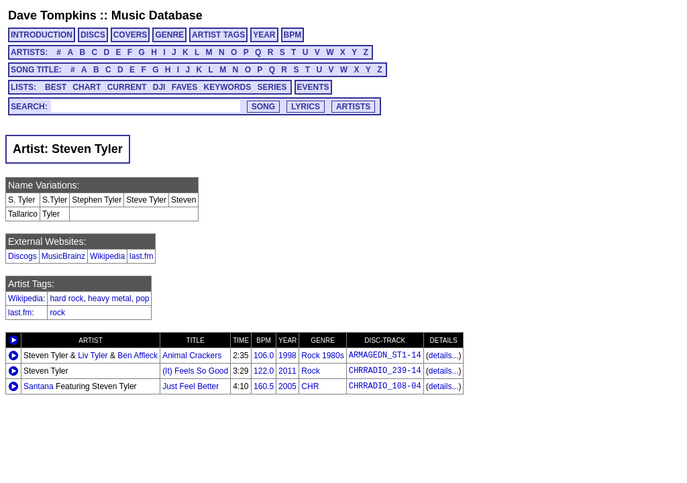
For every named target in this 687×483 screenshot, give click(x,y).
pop (142, 298)
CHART (86, 87)
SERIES (272, 87)
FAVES (184, 87)
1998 (287, 355)
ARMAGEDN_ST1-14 (385, 355)
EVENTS (313, 87)
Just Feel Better (190, 386)
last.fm (141, 256)
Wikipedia (107, 256)
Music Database (157, 15)
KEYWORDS (228, 87)
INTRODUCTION (41, 35)
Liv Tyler (92, 355)
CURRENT (127, 87)
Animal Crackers (191, 355)
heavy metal (109, 298)
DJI (159, 87)
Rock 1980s (322, 355)
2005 (287, 386)
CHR (310, 386)
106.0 (264, 355)
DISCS (93, 35)
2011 (287, 371)
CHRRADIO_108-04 (385, 386)
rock (57, 312)
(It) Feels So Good (195, 371)
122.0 (264, 371)
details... (444, 355)
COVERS (130, 35)
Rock (310, 371)
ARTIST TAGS (218, 35)
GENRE (169, 35)
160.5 (264, 386)
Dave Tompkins (52, 15)
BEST (55, 87)
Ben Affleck (137, 355)
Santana (38, 386)
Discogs (22, 256)
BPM (293, 35)
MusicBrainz (63, 256)
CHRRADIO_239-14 (385, 371)
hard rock (66, 298)
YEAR (264, 35)
